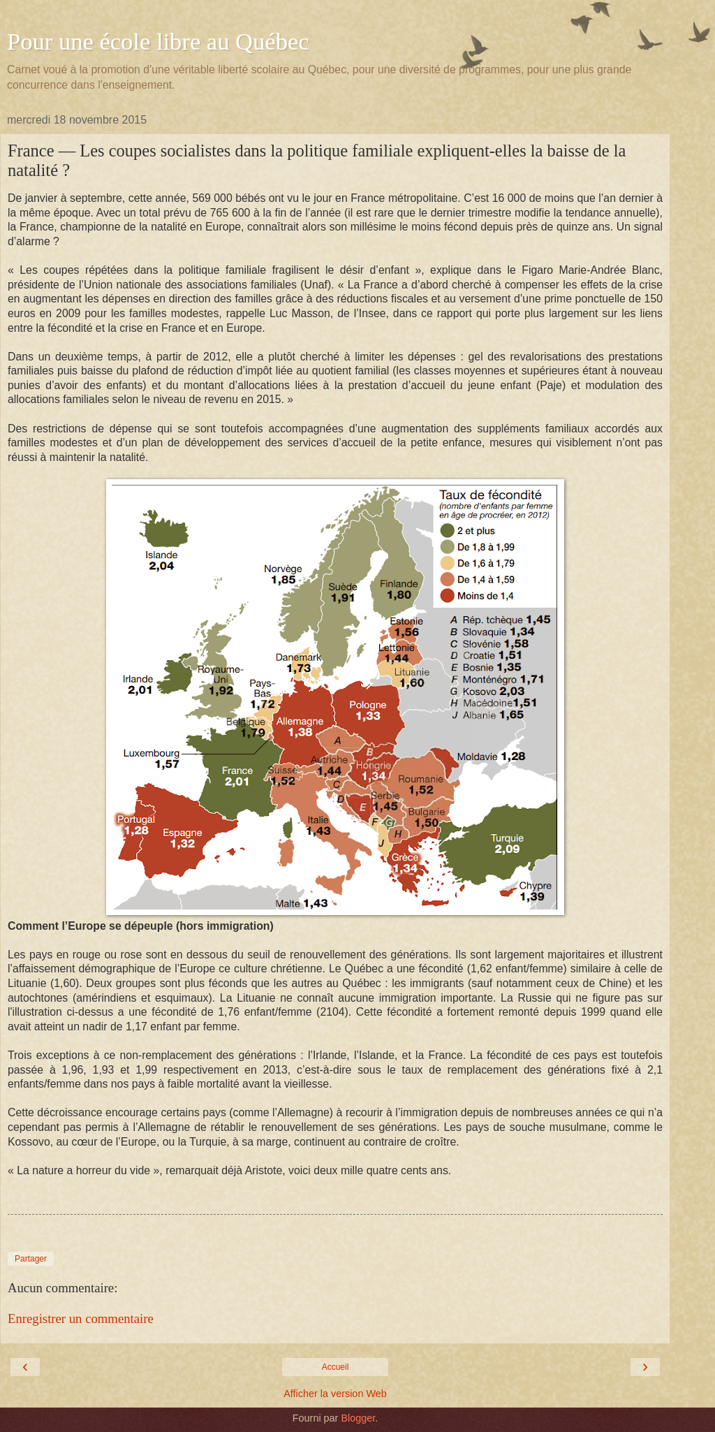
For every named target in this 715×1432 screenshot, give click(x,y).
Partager (31, 1259)
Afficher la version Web (334, 1393)
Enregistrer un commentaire (81, 1318)
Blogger (358, 1418)
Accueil (335, 1367)
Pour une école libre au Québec (158, 41)
